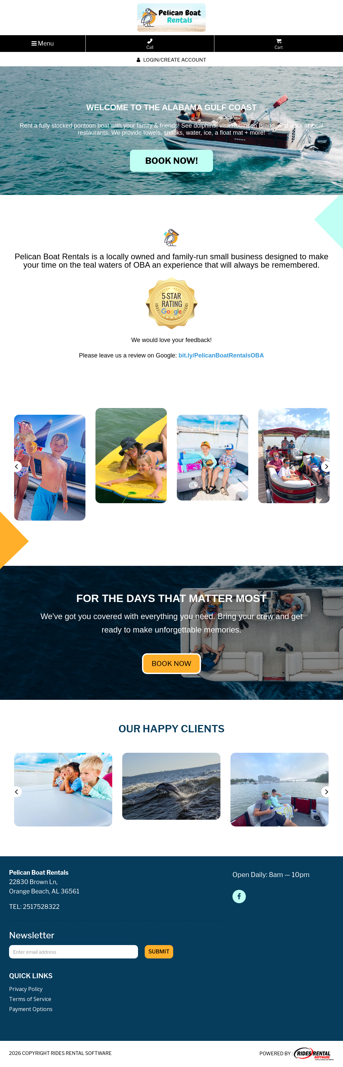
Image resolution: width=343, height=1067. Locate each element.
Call (149, 44)
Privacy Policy (26, 989)
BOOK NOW (172, 663)
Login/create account (171, 60)
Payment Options (31, 1009)
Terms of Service (30, 999)
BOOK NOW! (171, 160)
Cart (279, 44)
